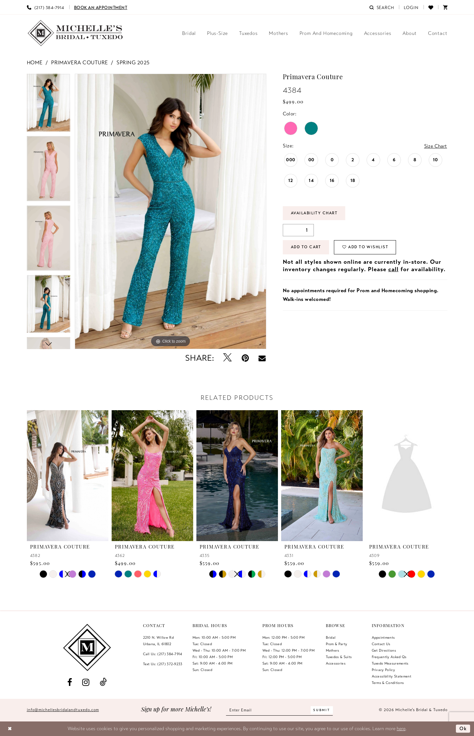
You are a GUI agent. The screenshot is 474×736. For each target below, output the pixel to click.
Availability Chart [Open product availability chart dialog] (315, 213)
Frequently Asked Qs (389, 657)
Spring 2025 (133, 62)
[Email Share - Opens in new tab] (262, 358)
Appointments (383, 637)
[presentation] (67, 475)
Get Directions (384, 650)
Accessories (336, 663)
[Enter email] (279, 710)
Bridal (331, 637)
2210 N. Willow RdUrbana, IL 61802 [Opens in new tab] (158, 640)
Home (35, 62)
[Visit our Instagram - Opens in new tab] (86, 682)
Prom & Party (336, 644)
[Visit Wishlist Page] (431, 7)
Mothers (332, 650)
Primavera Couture (79, 62)
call (393, 269)
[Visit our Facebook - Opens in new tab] (70, 682)
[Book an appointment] (100, 7)
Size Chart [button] (435, 146)
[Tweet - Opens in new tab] (227, 358)
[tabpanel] (48, 105)
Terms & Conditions (388, 682)
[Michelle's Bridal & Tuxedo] (75, 33)
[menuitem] (45, 7)
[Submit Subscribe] (322, 710)
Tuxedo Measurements (390, 663)
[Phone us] (45, 7)
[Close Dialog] (10, 728)
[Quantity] (298, 230)
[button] (411, 7)
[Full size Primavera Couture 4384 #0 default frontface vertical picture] (170, 211)
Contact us (381, 644)
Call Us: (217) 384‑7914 (162, 654)
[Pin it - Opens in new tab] (245, 358)
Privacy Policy (383, 669)
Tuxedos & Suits (339, 657)
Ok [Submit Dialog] (463, 728)
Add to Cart (306, 247)
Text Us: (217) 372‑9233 (162, 664)
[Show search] (382, 7)
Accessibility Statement (392, 676)
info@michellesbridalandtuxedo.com (63, 709)
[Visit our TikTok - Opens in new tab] (103, 682)
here (401, 728)
